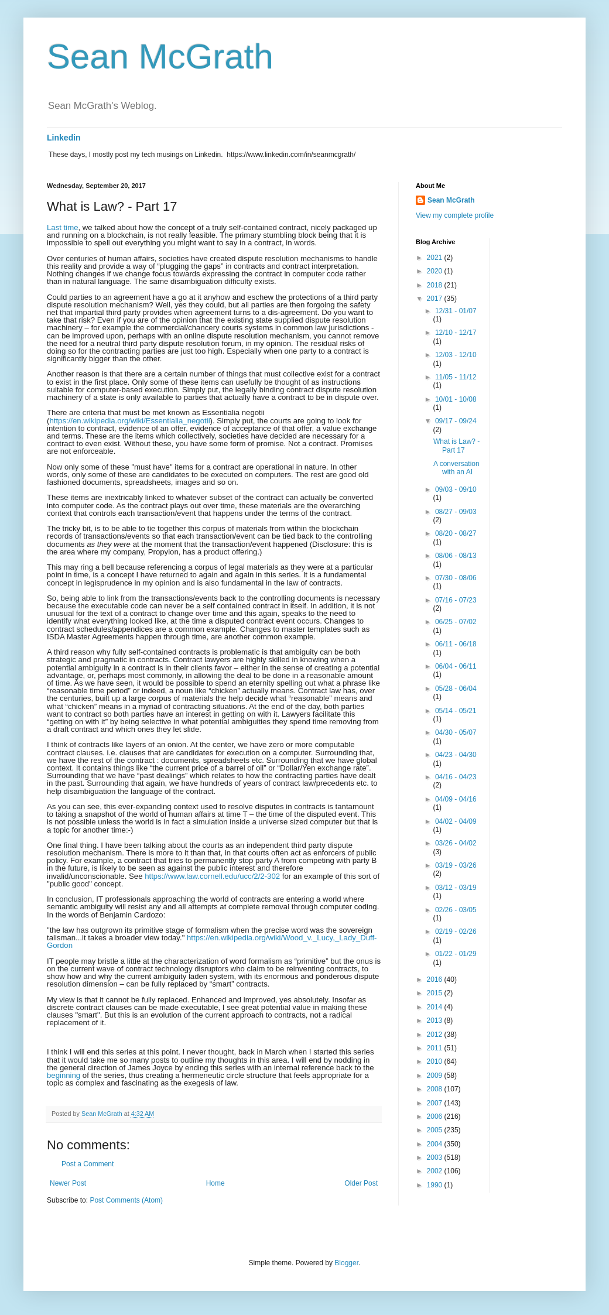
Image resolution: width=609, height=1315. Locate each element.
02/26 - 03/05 (456, 910)
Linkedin (64, 137)
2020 (435, 271)
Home (215, 1183)
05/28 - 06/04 (456, 688)
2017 (435, 298)
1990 (435, 1185)
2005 (435, 1130)
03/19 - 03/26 (456, 865)
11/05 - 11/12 (456, 377)
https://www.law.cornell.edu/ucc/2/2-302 (212, 876)
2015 (435, 993)
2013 (435, 1020)
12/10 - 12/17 (456, 332)
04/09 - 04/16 (456, 799)
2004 (435, 1144)
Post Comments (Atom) (126, 1200)
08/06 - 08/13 (456, 556)
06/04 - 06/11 (456, 666)
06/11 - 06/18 (456, 644)
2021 (435, 258)
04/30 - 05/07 (456, 732)
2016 (435, 979)
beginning (63, 1075)
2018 (435, 285)
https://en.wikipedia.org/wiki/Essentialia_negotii (129, 420)
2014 (435, 1007)
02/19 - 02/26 (456, 931)
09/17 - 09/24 (456, 421)
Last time (62, 227)
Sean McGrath (160, 56)
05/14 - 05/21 (456, 711)
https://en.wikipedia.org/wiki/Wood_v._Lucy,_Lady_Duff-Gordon (212, 941)
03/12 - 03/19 (456, 887)
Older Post (361, 1183)
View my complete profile (455, 215)
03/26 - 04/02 (456, 843)
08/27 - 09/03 (456, 512)
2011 (435, 1048)
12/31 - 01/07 (456, 311)
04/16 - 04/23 (456, 777)
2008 (435, 1089)
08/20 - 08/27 (456, 533)
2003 (435, 1157)
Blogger (346, 1263)
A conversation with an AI (456, 468)
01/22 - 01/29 (456, 954)
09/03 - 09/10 (456, 489)
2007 (435, 1103)
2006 (435, 1116)
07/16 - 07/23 (456, 600)
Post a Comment (87, 1164)
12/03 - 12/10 (456, 355)
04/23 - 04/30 (456, 755)
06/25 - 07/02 (456, 622)
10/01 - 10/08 (456, 399)
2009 (435, 1075)
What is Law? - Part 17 (456, 445)
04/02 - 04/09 (456, 821)
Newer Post (68, 1183)
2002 (435, 1171)
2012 (435, 1034)
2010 (435, 1061)
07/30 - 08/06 (456, 578)
